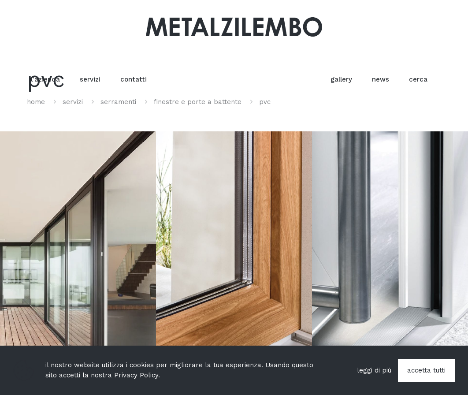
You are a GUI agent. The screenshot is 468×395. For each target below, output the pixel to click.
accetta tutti (426, 370)
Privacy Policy (136, 375)
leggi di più (374, 370)
